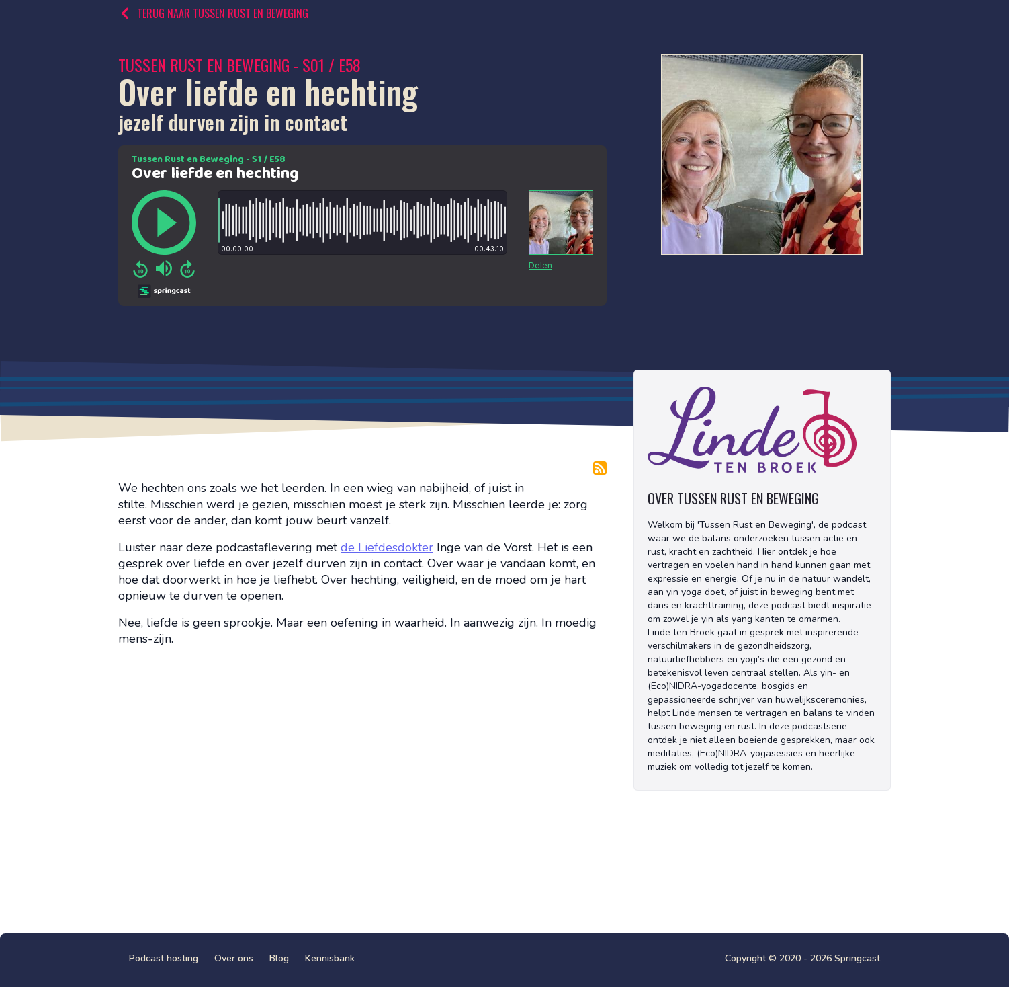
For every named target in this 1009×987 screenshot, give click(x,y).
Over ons (233, 958)
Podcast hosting (163, 958)
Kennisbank (330, 958)
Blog (279, 958)
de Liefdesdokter (387, 547)
